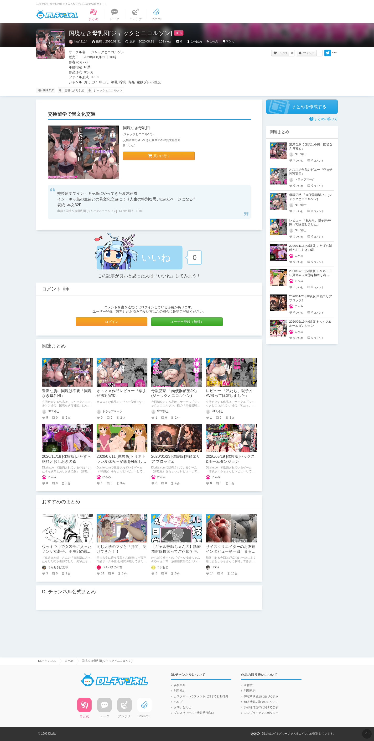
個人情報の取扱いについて (261, 702)
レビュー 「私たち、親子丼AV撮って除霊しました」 (310, 222)
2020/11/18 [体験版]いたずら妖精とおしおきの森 (310, 248)
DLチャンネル (57, 15)
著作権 (248, 685)
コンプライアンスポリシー (261, 713)
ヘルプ (178, 702)
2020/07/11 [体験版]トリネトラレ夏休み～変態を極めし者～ (121, 461)
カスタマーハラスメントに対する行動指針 (201, 696)
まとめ (69, 660)
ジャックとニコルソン (108, 90)
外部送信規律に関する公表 (261, 707)
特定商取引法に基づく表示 (261, 696)
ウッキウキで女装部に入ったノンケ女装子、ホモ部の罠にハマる (67, 552)
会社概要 (179, 685)
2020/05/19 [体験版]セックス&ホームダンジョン (310, 323)
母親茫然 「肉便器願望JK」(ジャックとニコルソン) (310, 197)
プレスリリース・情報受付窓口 (194, 713)
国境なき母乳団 (74, 90)
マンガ (230, 41)
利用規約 (179, 690)
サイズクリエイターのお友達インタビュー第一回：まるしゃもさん (230, 552)
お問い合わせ (182, 707)
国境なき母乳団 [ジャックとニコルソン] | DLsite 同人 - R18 (104, 211)
